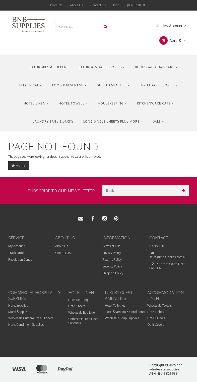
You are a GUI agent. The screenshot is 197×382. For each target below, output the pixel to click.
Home (19, 165)
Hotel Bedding (78, 300)
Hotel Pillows (156, 318)
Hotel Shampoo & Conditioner (125, 312)
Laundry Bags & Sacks (53, 121)
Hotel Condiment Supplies (26, 324)
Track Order (16, 253)
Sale (158, 121)
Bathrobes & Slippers (49, 67)
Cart (172, 40)
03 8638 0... (157, 246)
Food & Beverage (69, 85)
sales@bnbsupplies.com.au (167, 255)
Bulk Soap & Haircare (156, 67)
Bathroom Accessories (102, 67)
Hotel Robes (155, 312)
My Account (169, 26)
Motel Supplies (18, 312)
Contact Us (98, 5)
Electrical (30, 85)
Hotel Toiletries (115, 305)
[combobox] (78, 26)
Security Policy (112, 266)
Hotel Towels (73, 103)
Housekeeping (112, 103)
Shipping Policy (112, 273)
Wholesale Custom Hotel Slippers (30, 318)
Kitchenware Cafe (155, 103)
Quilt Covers (155, 324)
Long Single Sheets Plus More (113, 121)
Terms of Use (111, 246)
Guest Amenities (113, 85)
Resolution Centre (20, 259)
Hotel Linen (36, 103)
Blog (116, 5)
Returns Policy (112, 259)
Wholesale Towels (159, 305)
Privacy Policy (111, 253)
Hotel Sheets (76, 306)
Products (56, 5)
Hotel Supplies (18, 305)
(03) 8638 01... (137, 5)
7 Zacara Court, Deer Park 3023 (166, 266)
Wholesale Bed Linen (82, 312)
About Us (76, 5)
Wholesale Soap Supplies (122, 318)
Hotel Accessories (159, 85)
